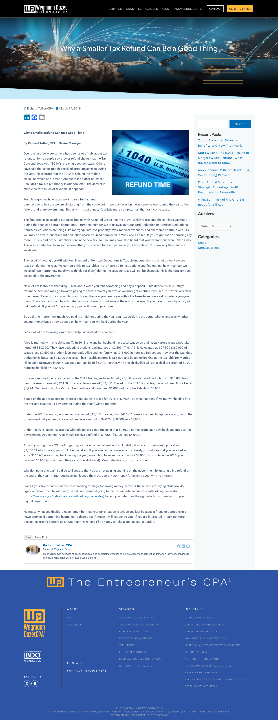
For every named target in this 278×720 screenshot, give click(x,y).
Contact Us (155, 708)
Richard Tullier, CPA (57, 545)
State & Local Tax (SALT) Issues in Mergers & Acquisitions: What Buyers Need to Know (223, 158)
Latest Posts (41, 537)
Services (115, 8)
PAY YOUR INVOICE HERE (87, 671)
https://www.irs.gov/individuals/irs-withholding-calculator (64, 496)
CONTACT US (77, 663)
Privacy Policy (120, 715)
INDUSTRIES (133, 8)
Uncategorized (209, 247)
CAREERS (151, 8)
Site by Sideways (157, 715)
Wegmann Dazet (62, 549)
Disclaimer (138, 715)
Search (240, 124)
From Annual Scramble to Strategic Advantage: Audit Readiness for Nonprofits (218, 187)
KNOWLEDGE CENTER (189, 8)
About (166, 8)
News (202, 242)
